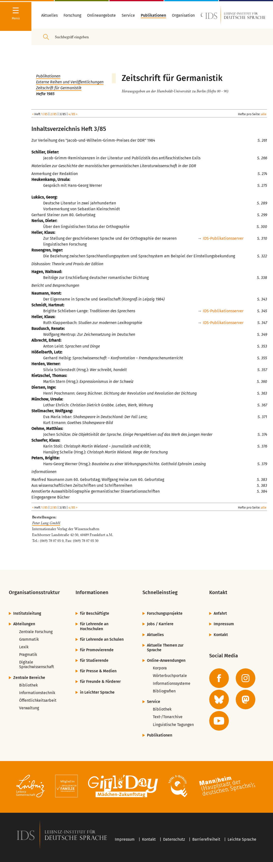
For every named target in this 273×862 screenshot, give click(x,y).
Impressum (224, 624)
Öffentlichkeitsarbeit (37, 700)
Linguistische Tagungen (173, 724)
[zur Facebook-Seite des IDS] (219, 678)
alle (263, 114)
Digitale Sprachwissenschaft (36, 664)
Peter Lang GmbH (46, 523)
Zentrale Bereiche (29, 677)
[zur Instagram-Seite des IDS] (245, 678)
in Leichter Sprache (97, 692)
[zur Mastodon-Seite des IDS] (245, 699)
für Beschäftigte (94, 613)
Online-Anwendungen (166, 660)
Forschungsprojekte (164, 613)
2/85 (53, 114)
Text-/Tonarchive (167, 716)
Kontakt (221, 634)
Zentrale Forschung (35, 631)
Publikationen (48, 76)
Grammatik (29, 639)
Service (153, 701)
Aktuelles (155, 634)
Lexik (23, 647)
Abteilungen (24, 624)
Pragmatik (28, 654)
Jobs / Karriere (160, 624)
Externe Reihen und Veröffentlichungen (70, 82)
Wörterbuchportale (170, 675)
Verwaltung (29, 708)
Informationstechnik (37, 692)
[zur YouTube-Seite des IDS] (219, 721)
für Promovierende (97, 650)
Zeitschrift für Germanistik (58, 88)
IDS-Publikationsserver (223, 238)
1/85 (44, 114)
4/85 (71, 114)
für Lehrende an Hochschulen (94, 626)
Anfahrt (220, 613)
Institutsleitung (27, 613)
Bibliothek (28, 685)
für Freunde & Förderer (100, 681)
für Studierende (94, 660)
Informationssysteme (171, 683)
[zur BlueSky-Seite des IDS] (219, 699)
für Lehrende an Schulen (102, 639)
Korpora (160, 668)
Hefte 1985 (45, 93)
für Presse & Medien (98, 671)
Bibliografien (164, 691)
